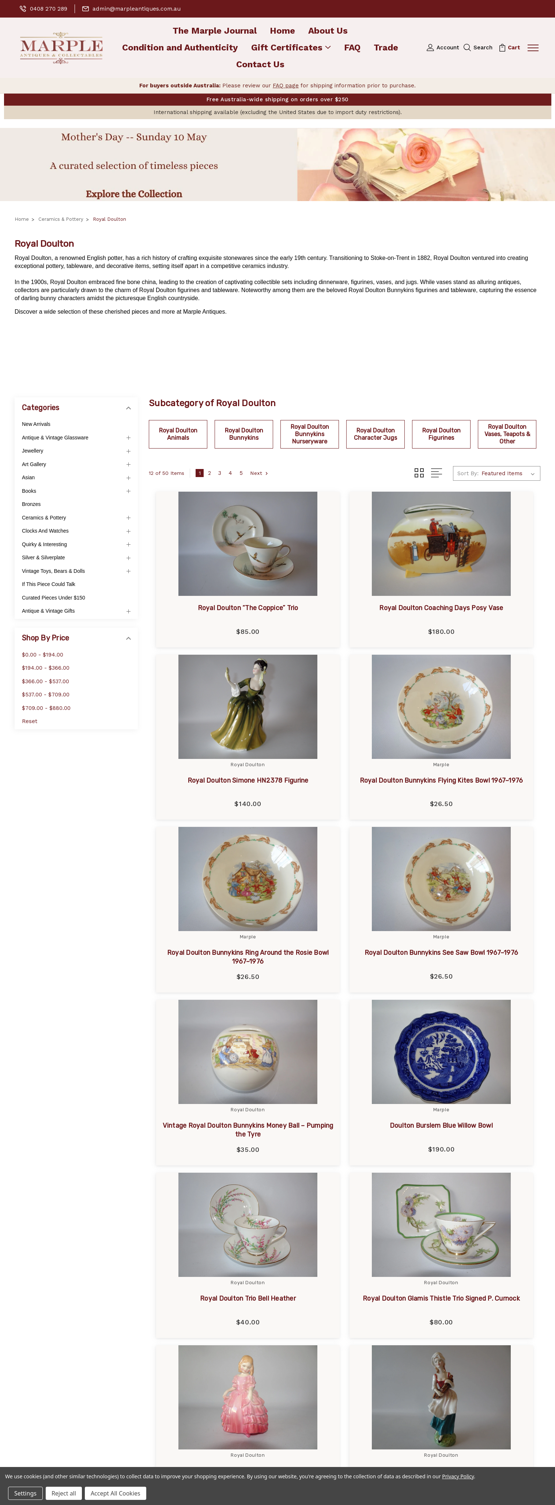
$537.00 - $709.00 (45, 695)
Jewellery (32, 451)
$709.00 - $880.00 (46, 708)
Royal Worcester (322, 1332)
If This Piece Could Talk (48, 584)
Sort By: (468, 473)
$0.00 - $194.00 (42, 654)
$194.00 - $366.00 (45, 668)
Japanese (312, 1285)
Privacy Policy (176, 1344)
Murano (309, 1297)
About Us (328, 31)
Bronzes (31, 504)
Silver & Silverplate (43, 558)
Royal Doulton (319, 1274)
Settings (25, 1493)
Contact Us (260, 64)
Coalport (311, 1320)
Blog (163, 1309)
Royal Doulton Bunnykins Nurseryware (310, 434)
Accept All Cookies (115, 1493)
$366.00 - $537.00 (45, 681)
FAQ (352, 48)
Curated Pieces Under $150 (53, 598)
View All (310, 1356)
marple (309, 1262)
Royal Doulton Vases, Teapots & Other (507, 434)
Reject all (64, 1493)
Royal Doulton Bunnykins (244, 434)
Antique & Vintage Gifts (48, 611)
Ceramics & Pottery (44, 518)
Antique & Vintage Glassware (55, 437)
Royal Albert (316, 1309)
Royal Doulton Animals (178, 434)
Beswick (311, 1344)
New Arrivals (36, 424)
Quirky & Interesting (44, 544)
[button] (277, 165)
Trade (386, 48)
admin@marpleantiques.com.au (134, 8)
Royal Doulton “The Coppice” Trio (211, 608)
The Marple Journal (215, 31)
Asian (28, 478)
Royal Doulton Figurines (441, 434)
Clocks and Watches (45, 531)
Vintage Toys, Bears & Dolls (53, 571)
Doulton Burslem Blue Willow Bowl (344, 964)
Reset (29, 721)
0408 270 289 (44, 8)
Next (260, 473)
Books (29, 491)
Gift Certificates (291, 48)
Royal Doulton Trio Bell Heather (479, 964)
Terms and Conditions (188, 1356)
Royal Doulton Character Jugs (375, 434)
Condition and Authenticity (180, 48)
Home (282, 31)
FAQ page (286, 85)
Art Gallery (34, 464)
